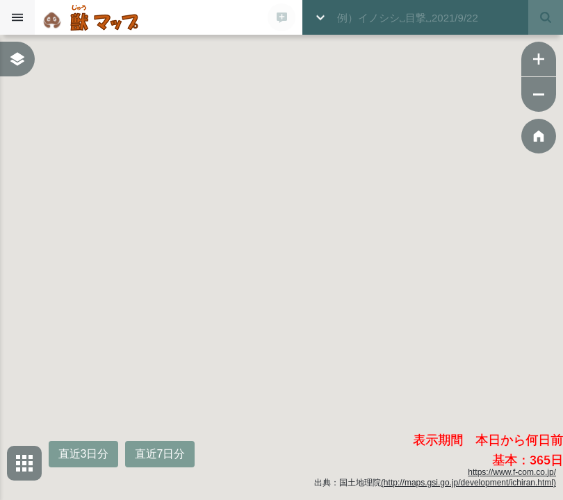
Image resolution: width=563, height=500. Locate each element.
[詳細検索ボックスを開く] (320, 18)
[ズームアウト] (538, 94)
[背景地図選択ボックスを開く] (24, 463)
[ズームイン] (538, 59)
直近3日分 (83, 454)
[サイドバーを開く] (17, 17)
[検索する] (545, 17)
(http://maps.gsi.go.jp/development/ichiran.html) (468, 483)
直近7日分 (160, 454)
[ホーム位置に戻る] (538, 136)
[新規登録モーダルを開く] (281, 17)
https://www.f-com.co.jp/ (512, 472)
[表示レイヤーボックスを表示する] (17, 59)
